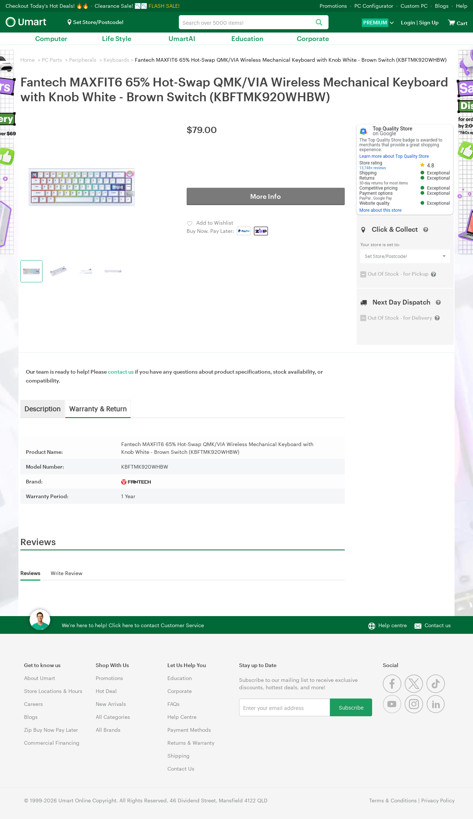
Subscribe (351, 707)
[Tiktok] (436, 691)
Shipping (178, 755)
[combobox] (253, 22)
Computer (51, 38)
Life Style (116, 38)
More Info (265, 196)
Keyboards (116, 60)
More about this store (381, 210)
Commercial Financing (51, 743)
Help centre (392, 625)
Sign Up (428, 22)
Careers (33, 704)
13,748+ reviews (373, 168)
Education (247, 38)
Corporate (313, 38)
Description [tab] (42, 408)
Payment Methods (189, 730)
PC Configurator (373, 6)
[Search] (319, 23)
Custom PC (414, 6)
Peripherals (82, 60)
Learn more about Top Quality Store (394, 156)
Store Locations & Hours (53, 691)
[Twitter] (415, 691)
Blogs (442, 6)
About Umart (39, 678)
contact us (121, 371)
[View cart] (451, 22)
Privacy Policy (438, 800)
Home (27, 60)
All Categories (113, 717)
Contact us (438, 625)
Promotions (333, 6)
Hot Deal (106, 691)
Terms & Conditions (393, 800)
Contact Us (180, 768)
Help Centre (182, 717)
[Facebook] (394, 691)
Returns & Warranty (190, 743)
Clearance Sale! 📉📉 (121, 6)
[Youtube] (394, 711)
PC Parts (52, 60)
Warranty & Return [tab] (98, 408)
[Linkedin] (436, 711)
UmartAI (182, 38)
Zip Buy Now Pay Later (51, 730)
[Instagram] (415, 711)
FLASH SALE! (164, 6)
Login (408, 22)
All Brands (108, 730)
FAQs (173, 704)
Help (461, 6)
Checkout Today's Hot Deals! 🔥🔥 (48, 6)
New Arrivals (111, 704)
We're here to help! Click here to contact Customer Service (133, 625)
